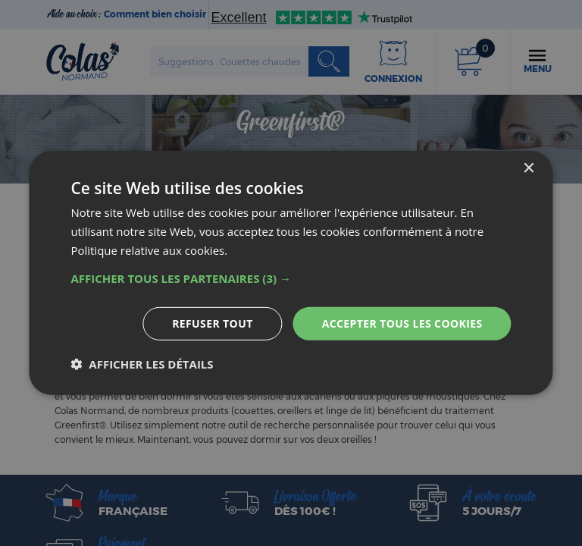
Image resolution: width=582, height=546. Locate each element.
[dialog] (290, 273)
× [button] (528, 168)
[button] (290, 277)
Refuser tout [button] (212, 322)
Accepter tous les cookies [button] (402, 322)
